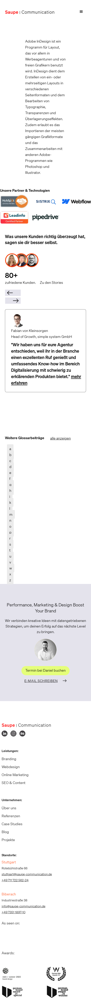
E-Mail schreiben (41, 680)
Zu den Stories (51, 282)
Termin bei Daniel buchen (45, 670)
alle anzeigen (60, 438)
